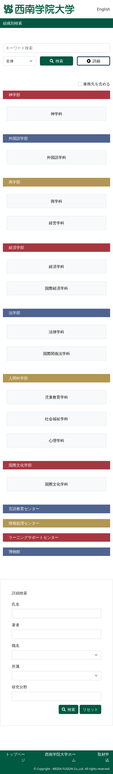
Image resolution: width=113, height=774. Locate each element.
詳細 (93, 61)
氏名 (15, 604)
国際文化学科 (56, 484)
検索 (56, 61)
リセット (90, 709)
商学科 (56, 201)
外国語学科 (56, 157)
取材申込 (103, 757)
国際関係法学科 (56, 353)
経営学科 (56, 223)
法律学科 (56, 331)
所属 (15, 666)
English (103, 9)
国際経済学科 (56, 288)
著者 (15, 624)
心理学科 (56, 440)
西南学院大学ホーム (60, 757)
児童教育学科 (56, 397)
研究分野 (19, 687)
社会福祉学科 (56, 418)
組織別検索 (12, 23)
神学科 (56, 113)
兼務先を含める (96, 84)
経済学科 (56, 266)
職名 (15, 645)
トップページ (15, 757)
